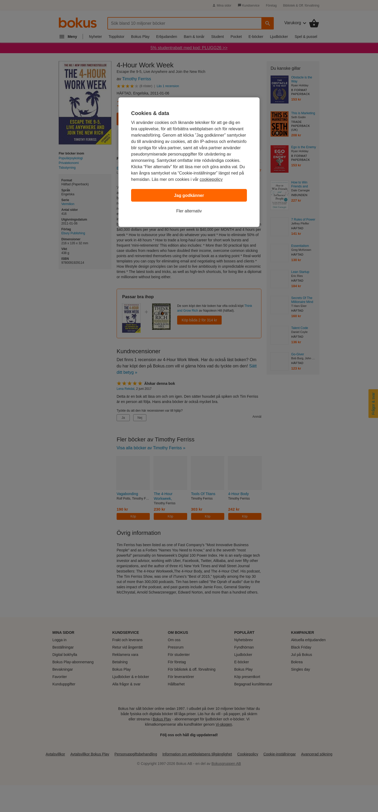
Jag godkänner (189, 195)
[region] (189, 162)
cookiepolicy (211, 179)
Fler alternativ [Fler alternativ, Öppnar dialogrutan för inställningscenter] (189, 211)
